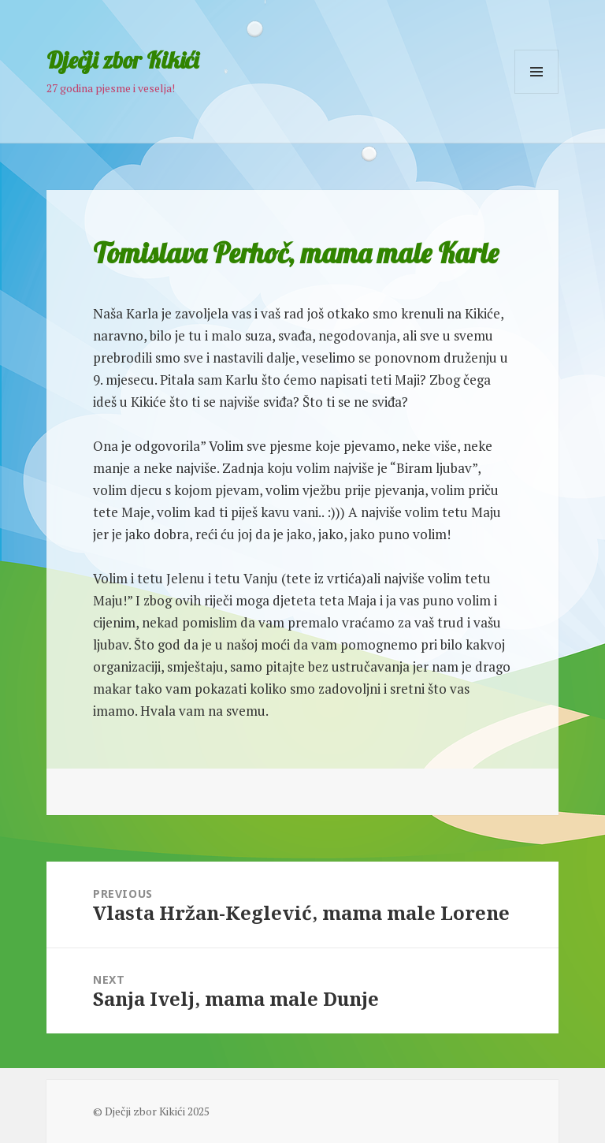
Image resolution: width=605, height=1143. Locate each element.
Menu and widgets (537, 93)
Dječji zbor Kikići (122, 60)
